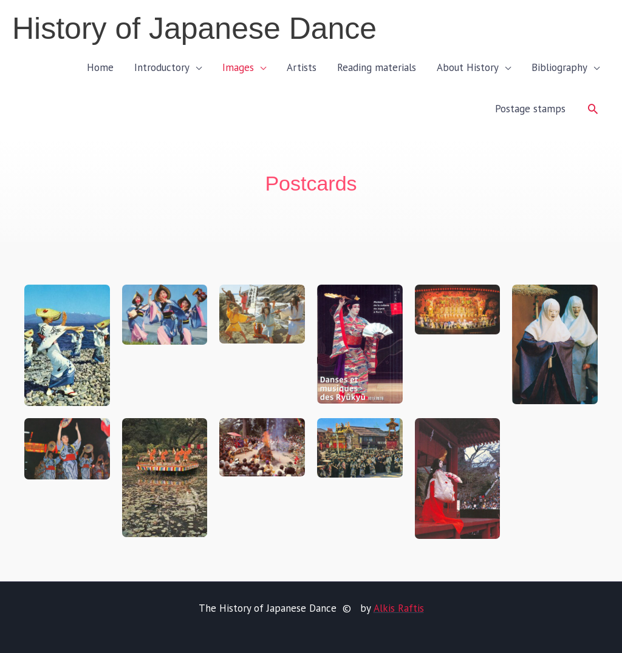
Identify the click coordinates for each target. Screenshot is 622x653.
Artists (301, 67)
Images (238, 67)
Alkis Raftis (398, 608)
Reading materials (376, 67)
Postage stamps (530, 108)
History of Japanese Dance (194, 29)
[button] (593, 108)
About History (468, 67)
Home (100, 67)
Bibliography (559, 67)
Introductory (162, 67)
